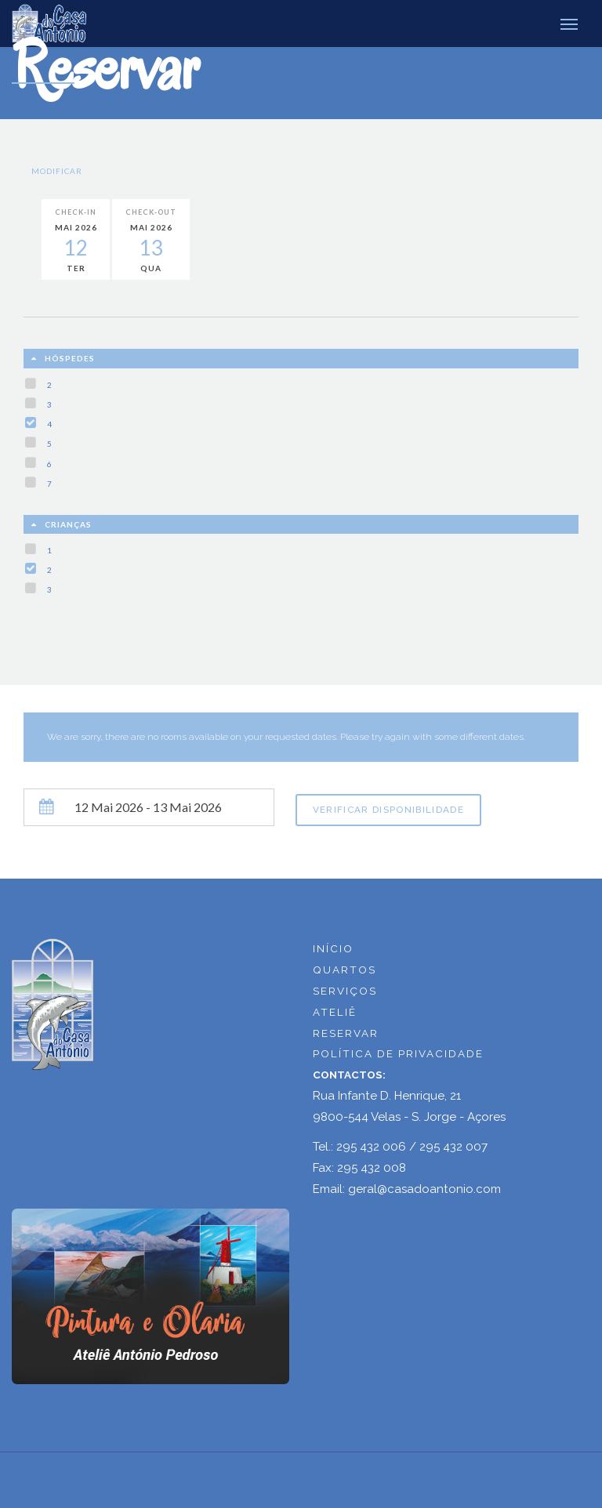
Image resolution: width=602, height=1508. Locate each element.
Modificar (56, 171)
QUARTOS (344, 969)
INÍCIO (333, 948)
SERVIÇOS (345, 990)
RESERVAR (346, 1033)
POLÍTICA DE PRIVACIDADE (398, 1053)
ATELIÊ (335, 1012)
